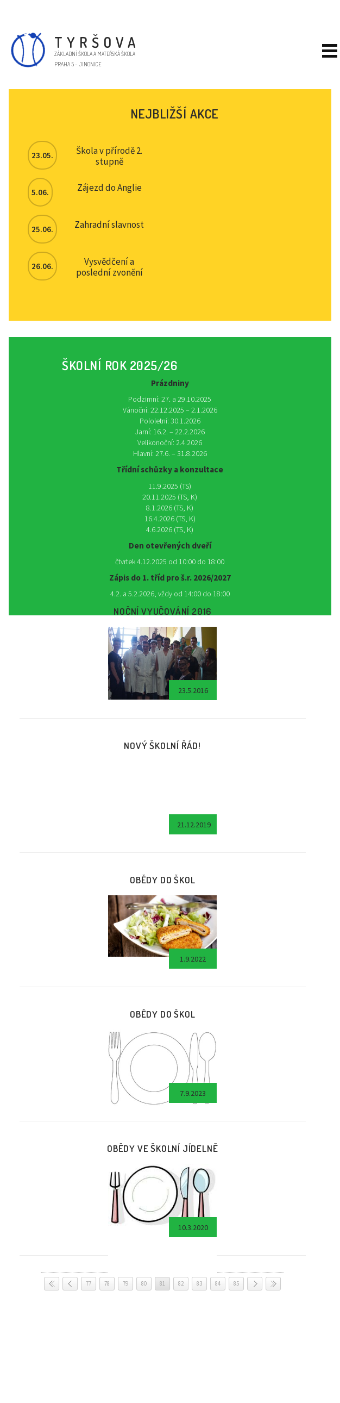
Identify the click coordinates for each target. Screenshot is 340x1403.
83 (199, 1283)
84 (218, 1283)
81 (162, 1283)
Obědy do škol (162, 879)
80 (144, 1283)
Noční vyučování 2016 (162, 611)
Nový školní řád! (162, 745)
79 (125, 1283)
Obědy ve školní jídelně (162, 1148)
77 (88, 1283)
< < (51, 1283)
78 (107, 1283)
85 (236, 1283)
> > (273, 1283)
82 (181, 1283)
